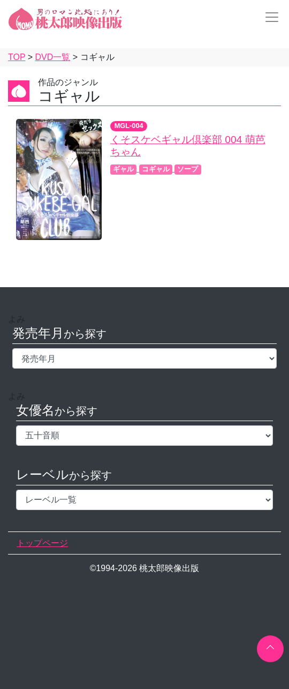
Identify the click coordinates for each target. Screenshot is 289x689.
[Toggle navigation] (268, 17)
